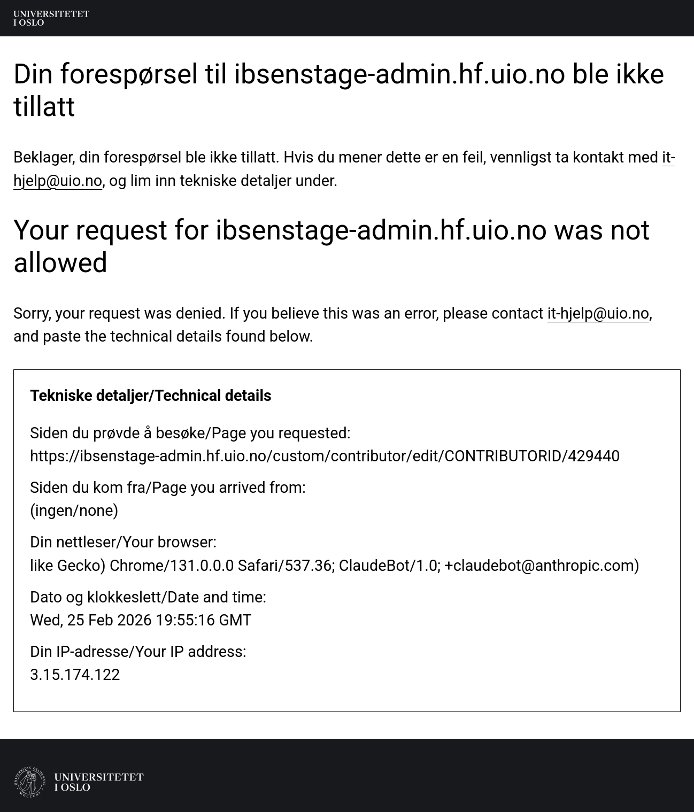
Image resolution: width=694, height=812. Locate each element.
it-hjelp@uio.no (599, 313)
